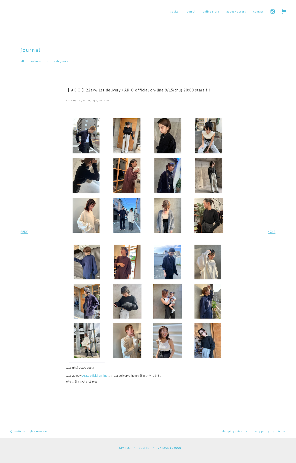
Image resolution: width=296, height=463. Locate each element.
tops (94, 100)
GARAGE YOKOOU (169, 448)
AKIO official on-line (95, 375)
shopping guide (232, 431)
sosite (174, 11)
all (22, 61)
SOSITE (144, 448)
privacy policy (260, 431)
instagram (273, 11)
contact (258, 11)
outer (86, 100)
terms (282, 431)
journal (190, 11)
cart (284, 11)
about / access (236, 11)
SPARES (124, 448)
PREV (24, 231)
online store (211, 11)
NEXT (271, 231)
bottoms (104, 100)
